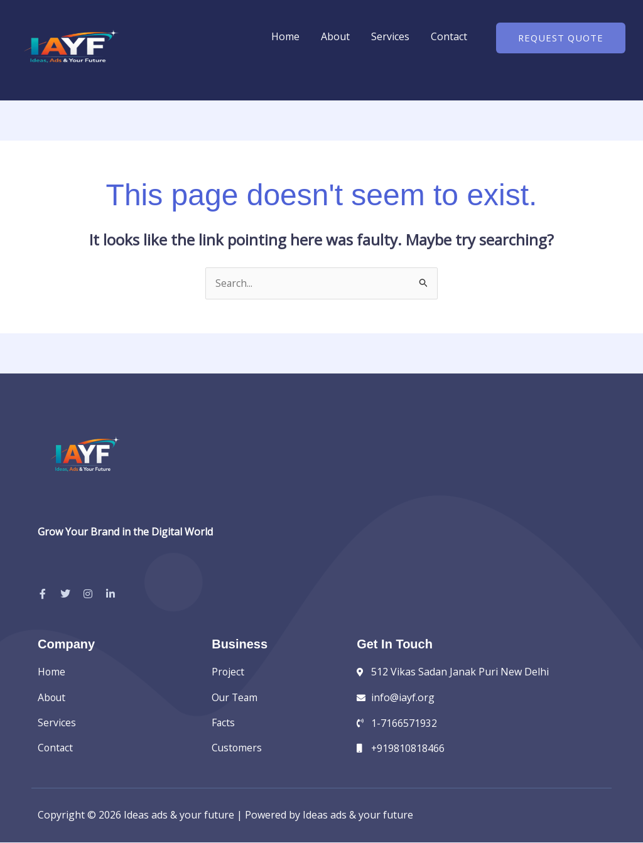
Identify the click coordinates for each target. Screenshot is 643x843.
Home (285, 36)
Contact (449, 36)
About (335, 36)
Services (390, 36)
